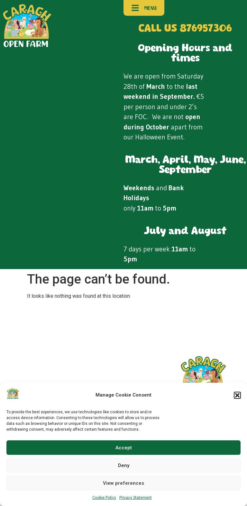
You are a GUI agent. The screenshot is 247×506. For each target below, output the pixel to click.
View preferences (123, 483)
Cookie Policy (104, 497)
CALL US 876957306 (185, 28)
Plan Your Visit (31, 375)
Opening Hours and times (185, 53)
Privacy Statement (135, 497)
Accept (123, 448)
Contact (51, 375)
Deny (123, 465)
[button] (237, 395)
